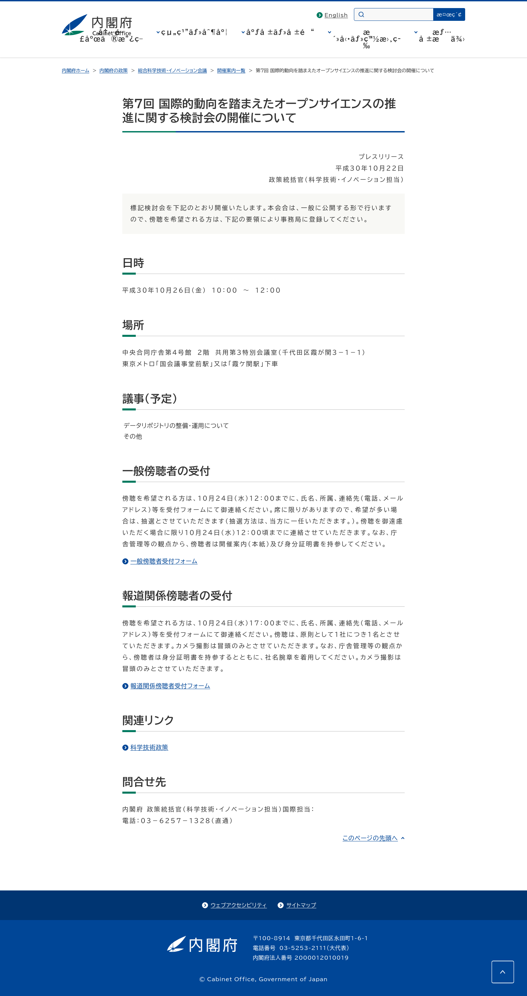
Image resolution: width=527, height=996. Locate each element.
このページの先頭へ (370, 838)
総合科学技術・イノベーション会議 (172, 70)
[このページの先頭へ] (503, 972)
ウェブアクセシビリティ (239, 905)
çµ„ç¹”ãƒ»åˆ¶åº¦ (194, 32)
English (336, 15)
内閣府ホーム (75, 70)
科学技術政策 (149, 747)
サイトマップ (301, 905)
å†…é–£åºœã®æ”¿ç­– (111, 35)
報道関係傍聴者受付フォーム (170, 686)
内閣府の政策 (113, 70)
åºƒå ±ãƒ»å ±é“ (280, 32)
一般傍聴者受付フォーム (164, 561)
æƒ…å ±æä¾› (442, 35)
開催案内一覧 (231, 70)
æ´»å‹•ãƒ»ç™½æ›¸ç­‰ (367, 39)
